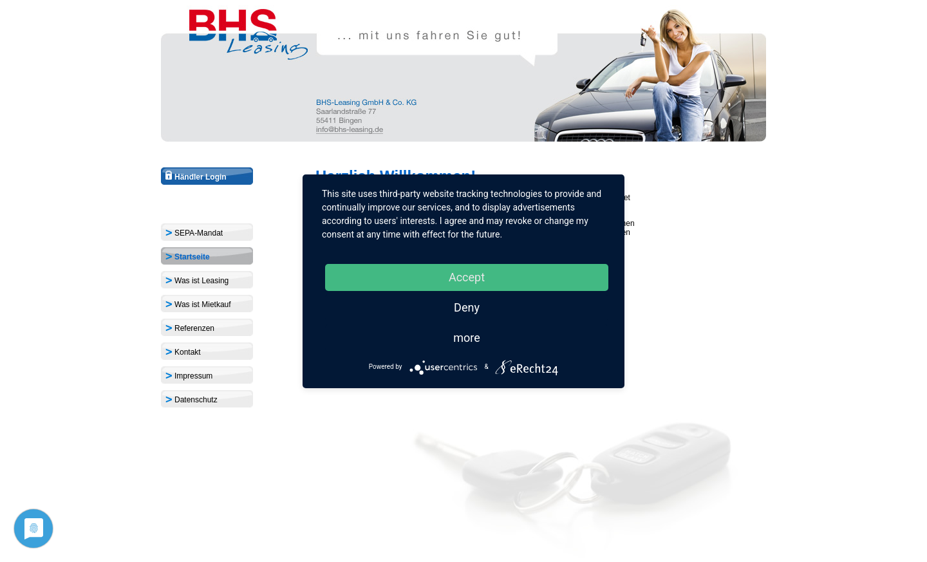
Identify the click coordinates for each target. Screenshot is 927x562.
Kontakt (182, 351)
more (466, 337)
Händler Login (195, 177)
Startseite (187, 255)
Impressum (188, 375)
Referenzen (189, 327)
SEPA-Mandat (193, 232)
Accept (467, 277)
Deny (467, 307)
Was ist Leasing (196, 279)
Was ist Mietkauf (197, 303)
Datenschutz (191, 398)
